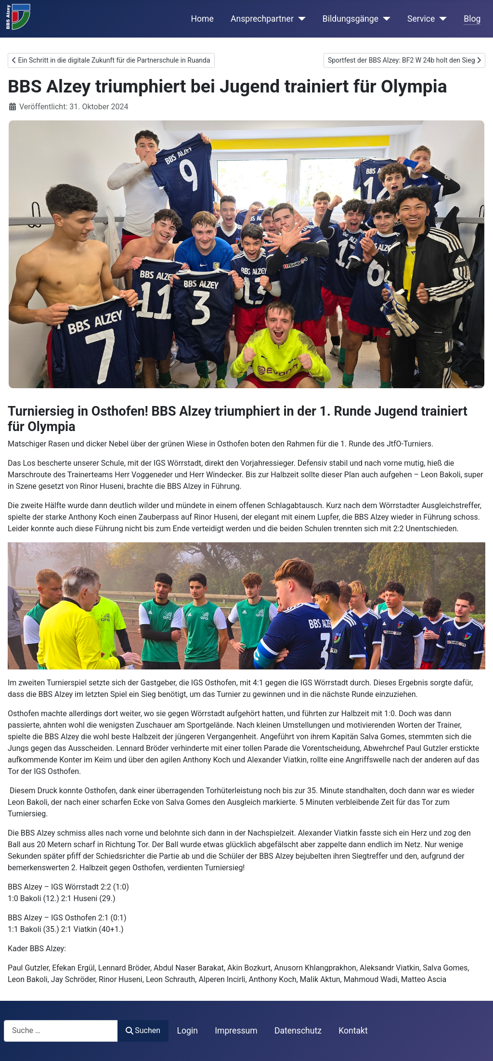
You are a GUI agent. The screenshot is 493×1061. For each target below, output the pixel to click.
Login (187, 1030)
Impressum (236, 1030)
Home (202, 19)
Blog (472, 19)
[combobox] (61, 1031)
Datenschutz (298, 1030)
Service (421, 19)
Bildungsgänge (350, 19)
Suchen (143, 1030)
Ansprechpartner (262, 19)
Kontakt (353, 1030)
